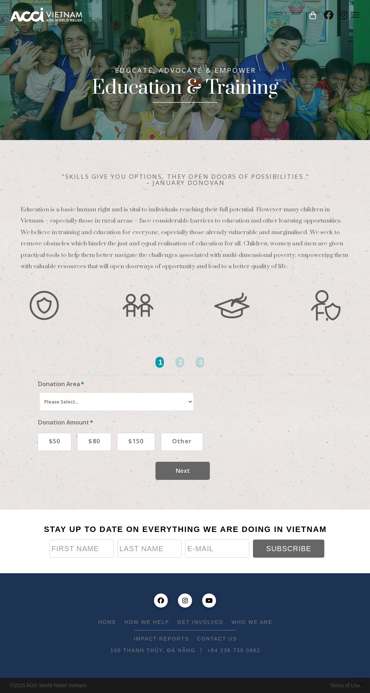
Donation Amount (65, 422)
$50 (55, 441)
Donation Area (61, 384)
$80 (94, 441)
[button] (312, 15)
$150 (136, 441)
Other (182, 441)
